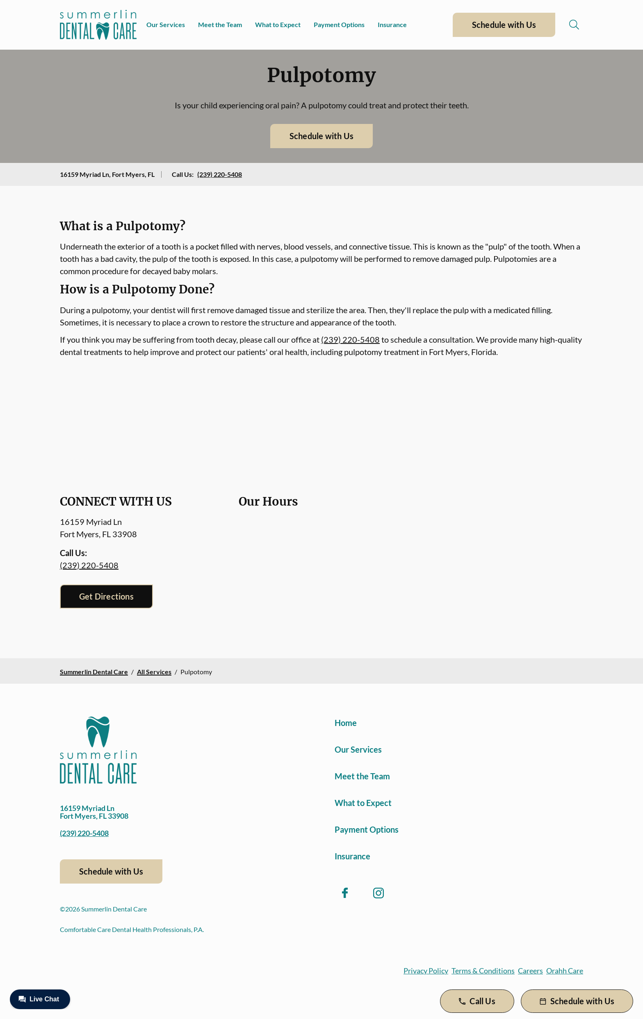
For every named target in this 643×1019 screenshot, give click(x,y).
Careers (530, 970)
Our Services (165, 24)
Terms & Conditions (483, 970)
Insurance (392, 24)
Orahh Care (564, 970)
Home (346, 723)
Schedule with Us (504, 25)
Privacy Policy (426, 970)
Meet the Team (220, 24)
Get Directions (106, 596)
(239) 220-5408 (219, 174)
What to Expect (278, 24)
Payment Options (339, 24)
